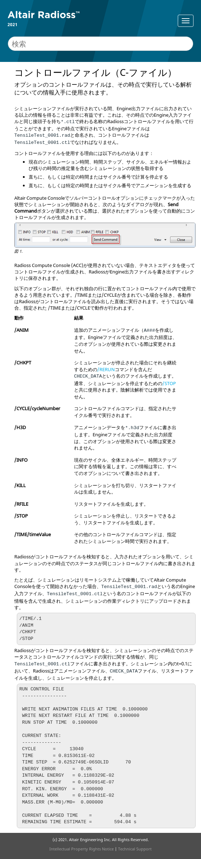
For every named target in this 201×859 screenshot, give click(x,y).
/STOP (169, 383)
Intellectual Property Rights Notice (81, 848)
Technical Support (135, 848)
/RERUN (106, 369)
